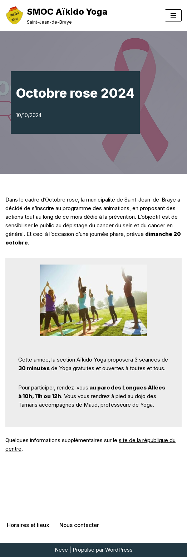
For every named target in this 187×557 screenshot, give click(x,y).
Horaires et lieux (28, 525)
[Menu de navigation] (173, 15)
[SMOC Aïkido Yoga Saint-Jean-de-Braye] (56, 15)
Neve (61, 549)
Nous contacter (79, 525)
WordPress (119, 549)
